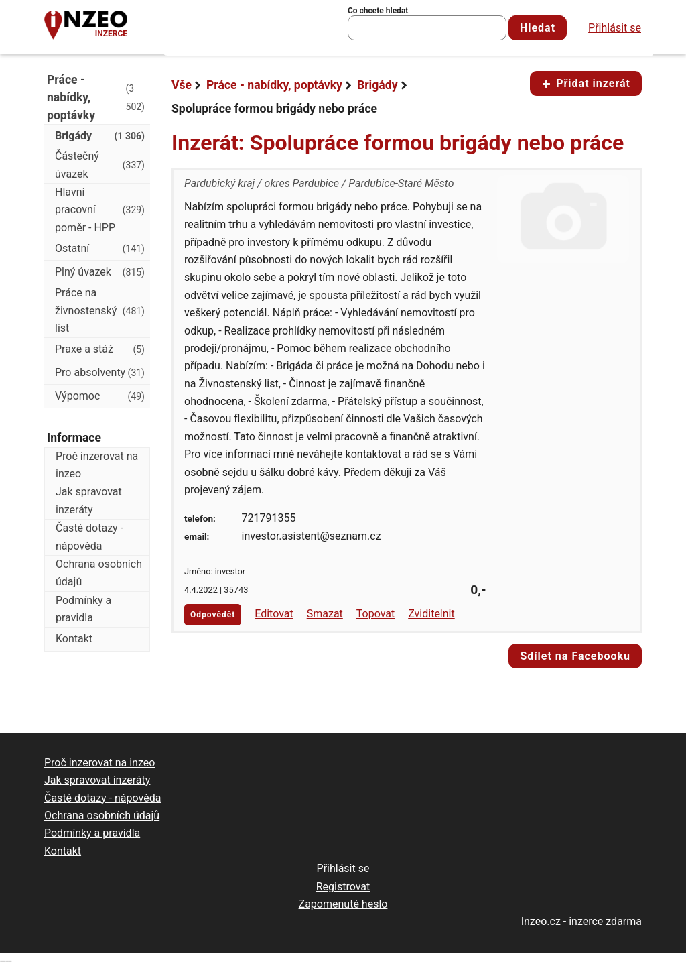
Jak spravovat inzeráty (89, 500)
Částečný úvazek (100, 164)
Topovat (375, 613)
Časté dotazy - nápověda (89, 537)
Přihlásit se (614, 27)
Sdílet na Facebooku (575, 656)
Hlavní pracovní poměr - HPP (100, 210)
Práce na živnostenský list (100, 310)
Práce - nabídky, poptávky (274, 85)
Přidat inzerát (585, 83)
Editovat (274, 613)
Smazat (325, 613)
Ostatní (100, 248)
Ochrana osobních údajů (99, 573)
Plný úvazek (100, 272)
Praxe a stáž (100, 349)
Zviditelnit (431, 613)
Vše (182, 85)
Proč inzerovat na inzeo (97, 465)
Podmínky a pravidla (83, 609)
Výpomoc (100, 396)
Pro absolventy (100, 372)
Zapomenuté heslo (343, 904)
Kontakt (74, 638)
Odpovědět (212, 614)
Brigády (377, 85)
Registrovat (343, 886)
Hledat (537, 27)
